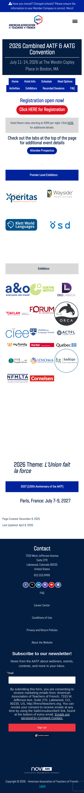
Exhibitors (31, 88)
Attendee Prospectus (42, 151)
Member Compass (43, 8)
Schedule (46, 82)
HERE (70, 123)
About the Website (42, 643)
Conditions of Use (42, 618)
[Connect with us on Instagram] (45, 585)
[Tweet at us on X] (32, 585)
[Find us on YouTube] (51, 585)
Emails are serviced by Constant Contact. (45, 716)
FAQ (72, 88)
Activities (14, 88)
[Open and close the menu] (63, 22)
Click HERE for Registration (42, 110)
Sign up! (42, 727)
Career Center (42, 605)
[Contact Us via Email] (58, 585)
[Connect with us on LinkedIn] (39, 585)
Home (15, 82)
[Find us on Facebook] (26, 585)
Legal (42, 786)
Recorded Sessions (53, 88)
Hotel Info (29, 82)
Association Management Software (42, 770)
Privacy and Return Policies (42, 630)
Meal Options (65, 82)
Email (10, 673)
